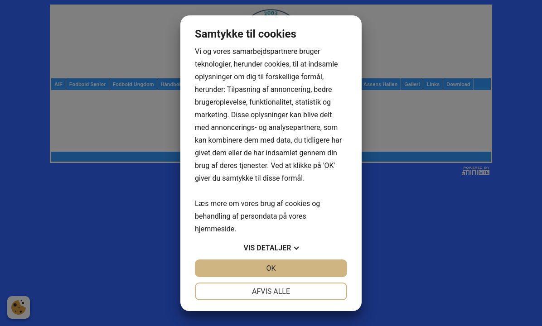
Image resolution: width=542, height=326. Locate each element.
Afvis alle (271, 291)
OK (271, 268)
